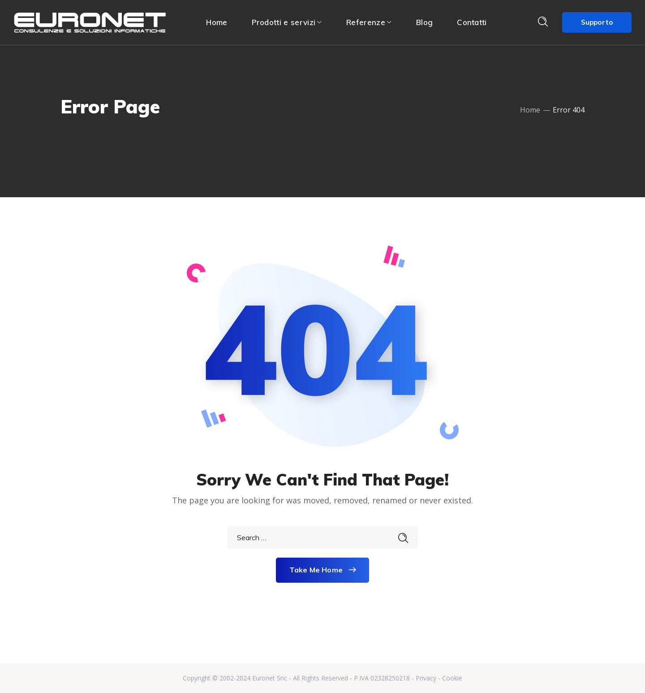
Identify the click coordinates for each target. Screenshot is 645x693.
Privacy (426, 678)
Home (530, 110)
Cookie (452, 678)
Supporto (597, 22)
